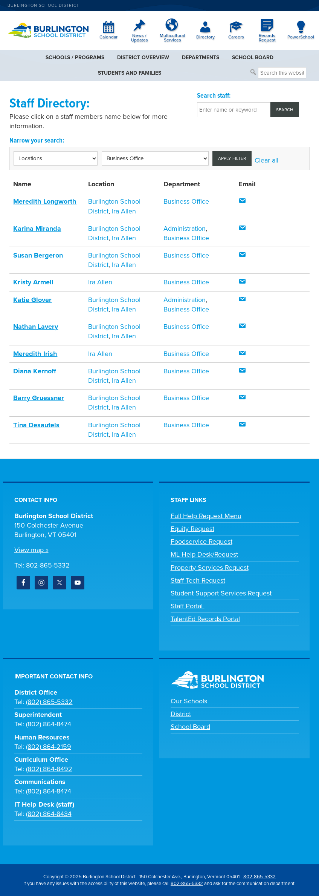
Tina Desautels (36, 424)
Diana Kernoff (34, 371)
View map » (31, 550)
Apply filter (232, 158)
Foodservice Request (201, 541)
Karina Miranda (36, 228)
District (181, 714)
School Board (190, 727)
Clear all (266, 160)
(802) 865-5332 (49, 702)
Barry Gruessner (38, 398)
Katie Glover (32, 300)
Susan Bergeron (37, 255)
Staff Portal (188, 606)
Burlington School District (43, 5)
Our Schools (189, 701)
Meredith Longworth (44, 201)
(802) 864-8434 (49, 814)
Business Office (186, 201)
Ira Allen (124, 211)
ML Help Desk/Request (204, 554)
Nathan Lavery (35, 326)
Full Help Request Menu (206, 516)
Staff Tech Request (198, 580)
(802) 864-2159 (48, 746)
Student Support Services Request (221, 593)
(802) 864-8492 (49, 769)
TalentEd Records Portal (205, 619)
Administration (184, 228)
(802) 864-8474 (48, 724)
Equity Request (192, 529)
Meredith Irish (34, 353)
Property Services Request (210, 567)
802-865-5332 (48, 565)
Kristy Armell (32, 282)
